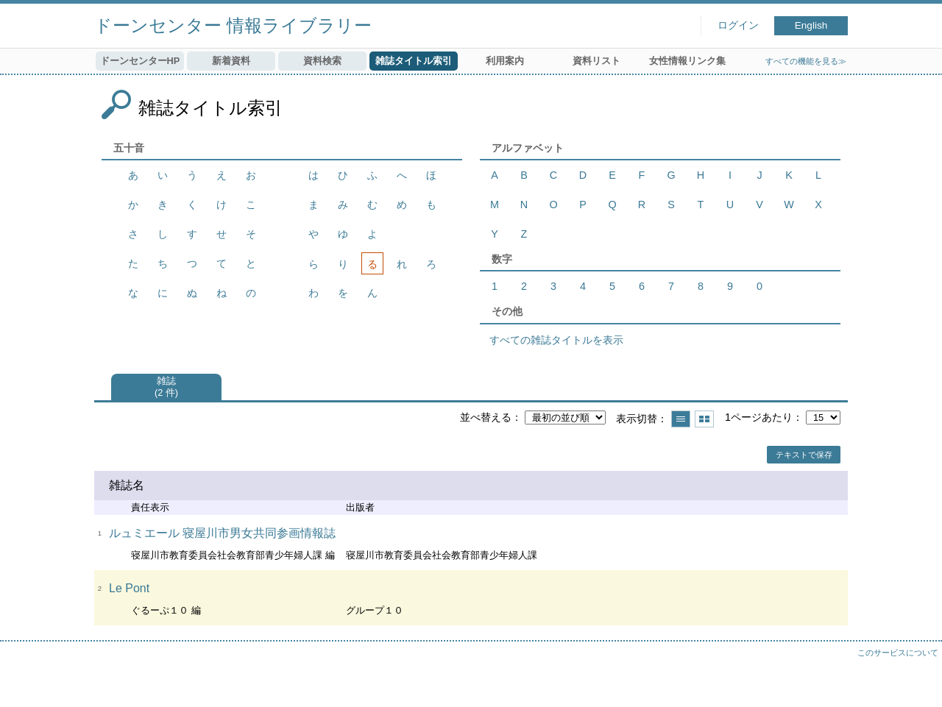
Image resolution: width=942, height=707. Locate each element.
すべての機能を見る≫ (805, 61)
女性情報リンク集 (687, 60)
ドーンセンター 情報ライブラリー (233, 25)
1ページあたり (759, 417)
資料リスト (596, 60)
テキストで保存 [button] (804, 454)
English (811, 25)
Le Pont (129, 588)
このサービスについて (897, 652)
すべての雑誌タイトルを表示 (556, 340)
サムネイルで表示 (704, 419)
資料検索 (322, 60)
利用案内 (505, 60)
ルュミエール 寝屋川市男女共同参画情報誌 (222, 533)
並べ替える (485, 417)
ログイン (738, 25)
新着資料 (231, 60)
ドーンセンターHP (140, 60)
